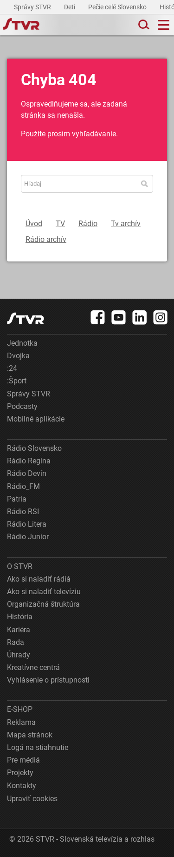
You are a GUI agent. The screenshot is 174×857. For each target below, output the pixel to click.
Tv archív (126, 223)
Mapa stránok (29, 734)
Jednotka (22, 343)
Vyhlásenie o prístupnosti (48, 680)
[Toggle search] (143, 24)
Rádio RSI (23, 511)
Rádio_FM (23, 486)
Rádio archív (46, 239)
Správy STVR (33, 7)
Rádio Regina (29, 460)
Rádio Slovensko (34, 448)
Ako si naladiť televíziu (44, 591)
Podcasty (22, 406)
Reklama (21, 722)
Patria (16, 499)
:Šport (16, 380)
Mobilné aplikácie (35, 419)
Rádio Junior (28, 536)
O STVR (19, 566)
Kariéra (18, 629)
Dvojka (18, 355)
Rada (15, 642)
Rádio (87, 223)
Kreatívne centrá (33, 667)
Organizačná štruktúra (43, 604)
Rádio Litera (26, 524)
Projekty (20, 772)
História (19, 616)
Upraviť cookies (32, 798)
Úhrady (18, 654)
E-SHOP (19, 709)
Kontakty (21, 785)
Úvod (34, 223)
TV (60, 223)
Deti (70, 7)
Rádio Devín (26, 473)
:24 (12, 368)
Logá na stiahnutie (37, 747)
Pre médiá (23, 760)
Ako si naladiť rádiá (39, 579)
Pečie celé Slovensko (118, 7)
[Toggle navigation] (163, 24)
